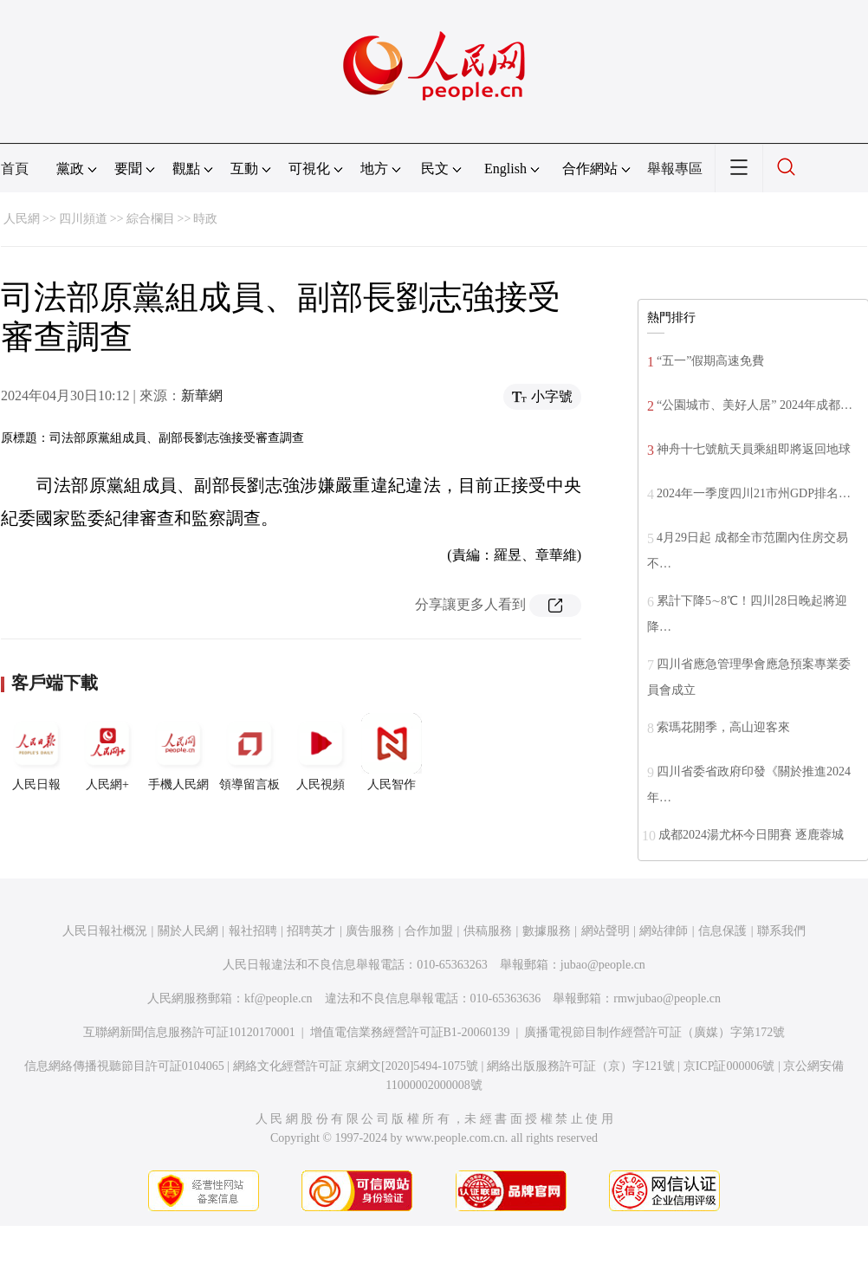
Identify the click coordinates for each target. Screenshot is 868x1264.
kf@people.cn (278, 998)
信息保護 (722, 930)
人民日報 (36, 752)
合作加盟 (429, 930)
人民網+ (107, 752)
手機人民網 (178, 752)
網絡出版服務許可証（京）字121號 (581, 1066)
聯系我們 (781, 930)
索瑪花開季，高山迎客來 (723, 727)
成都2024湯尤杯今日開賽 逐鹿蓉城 (751, 834)
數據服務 (546, 930)
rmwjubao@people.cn (667, 998)
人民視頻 (320, 752)
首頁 (15, 168)
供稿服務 (487, 930)
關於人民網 (188, 930)
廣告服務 (370, 930)
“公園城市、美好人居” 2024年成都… (754, 405)
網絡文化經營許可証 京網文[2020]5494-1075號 (356, 1066)
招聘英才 (311, 930)
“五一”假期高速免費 (710, 360)
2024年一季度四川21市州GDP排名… (754, 493)
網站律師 (663, 930)
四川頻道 (83, 218)
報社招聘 (253, 930)
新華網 (202, 395)
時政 (205, 218)
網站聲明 (605, 930)
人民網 (21, 218)
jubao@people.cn (602, 964)
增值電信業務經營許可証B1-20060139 (410, 1032)
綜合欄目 (150, 218)
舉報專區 (675, 168)
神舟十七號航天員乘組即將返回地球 (754, 449)
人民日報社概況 (104, 930)
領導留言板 (249, 752)
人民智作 (391, 752)
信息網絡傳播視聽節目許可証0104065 (124, 1066)
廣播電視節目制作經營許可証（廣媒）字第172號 (654, 1032)
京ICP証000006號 (729, 1066)
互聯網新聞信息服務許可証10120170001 (189, 1032)
